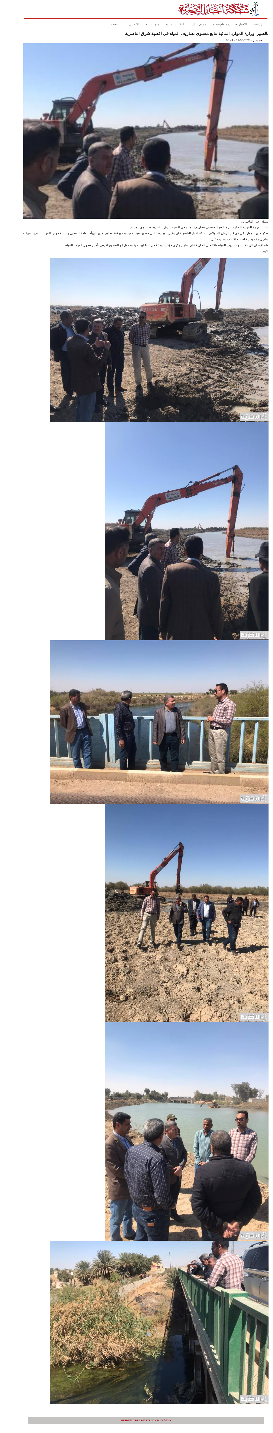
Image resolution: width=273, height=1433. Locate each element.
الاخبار (231, 24)
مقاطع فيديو (211, 24)
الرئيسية (249, 24)
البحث (106, 24)
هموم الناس (189, 24)
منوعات (143, 24)
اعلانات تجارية (165, 24)
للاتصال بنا (123, 24)
